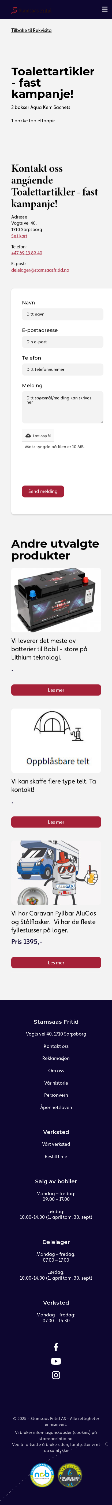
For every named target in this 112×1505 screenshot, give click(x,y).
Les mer (56, 690)
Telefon (31, 358)
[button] (38, 436)
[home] (31, 11)
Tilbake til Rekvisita (31, 30)
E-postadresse (40, 330)
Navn (28, 303)
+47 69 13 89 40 (26, 253)
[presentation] (62, 468)
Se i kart (19, 236)
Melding (32, 386)
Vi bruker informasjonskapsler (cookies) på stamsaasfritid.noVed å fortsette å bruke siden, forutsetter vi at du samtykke (56, 1441)
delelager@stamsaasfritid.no (40, 270)
